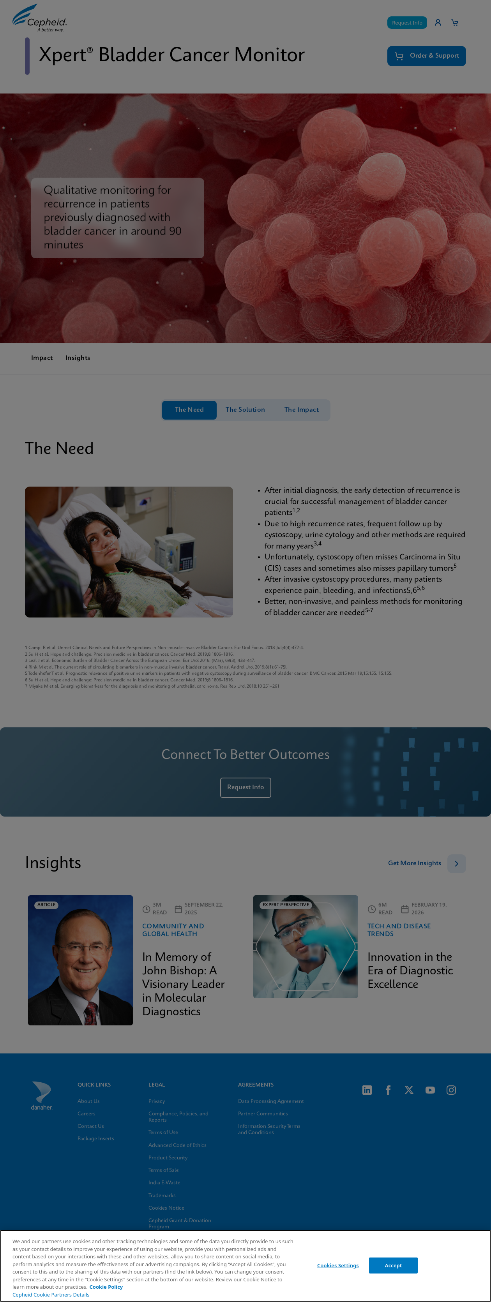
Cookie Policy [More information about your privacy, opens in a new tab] (106, 1286)
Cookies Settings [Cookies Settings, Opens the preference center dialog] (338, 1264)
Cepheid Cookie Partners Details (51, 1294)
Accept (393, 1264)
